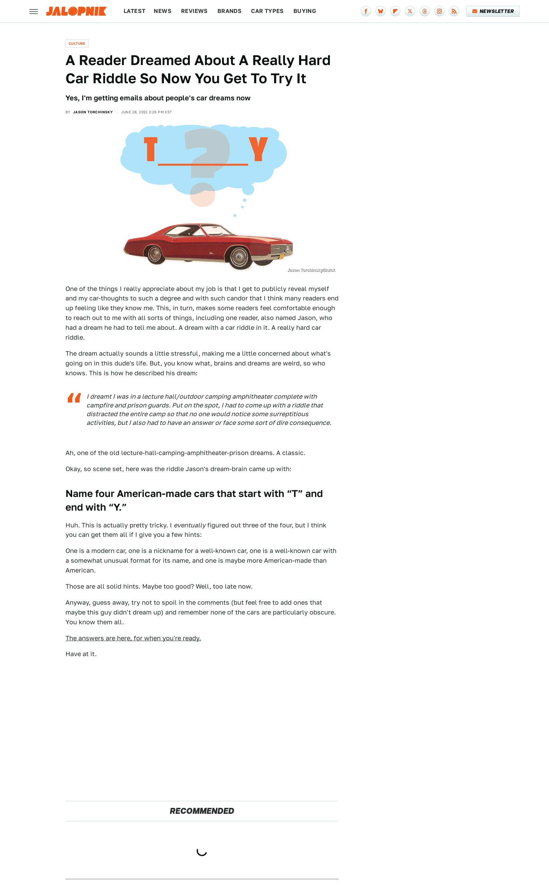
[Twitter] (410, 11)
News (163, 11)
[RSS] (454, 11)
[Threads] (424, 11)
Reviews (194, 11)
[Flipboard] (395, 11)
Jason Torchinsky (93, 112)
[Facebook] (366, 11)
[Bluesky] (380, 11)
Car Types (267, 11)
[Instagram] (439, 11)
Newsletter (493, 11)
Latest (134, 11)
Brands (229, 11)
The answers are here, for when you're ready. (133, 638)
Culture (77, 43)
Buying (304, 11)
